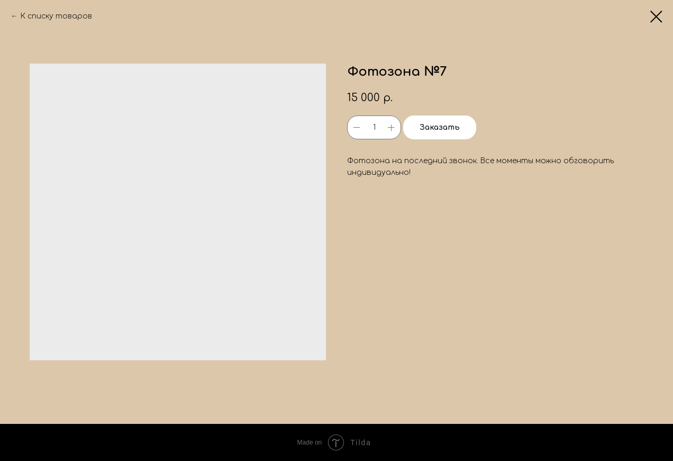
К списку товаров (56, 16)
